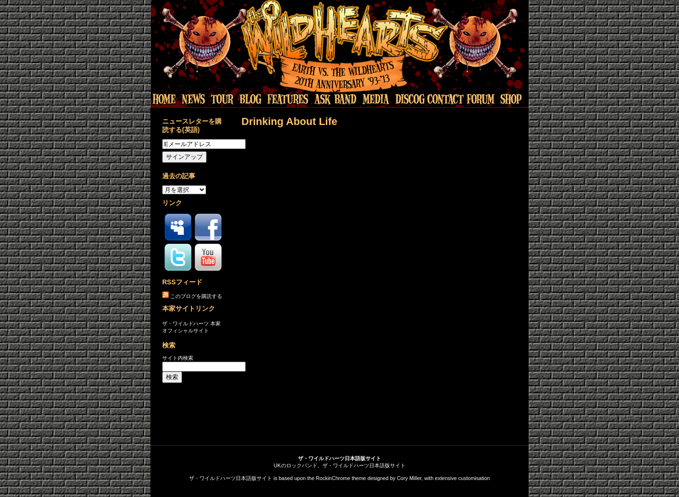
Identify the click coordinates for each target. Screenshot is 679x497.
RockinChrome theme (341, 478)
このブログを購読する (196, 296)
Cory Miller (409, 478)
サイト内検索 (177, 358)
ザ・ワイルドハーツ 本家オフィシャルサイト (191, 327)
